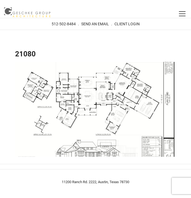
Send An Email (95, 24)
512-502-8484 (64, 24)
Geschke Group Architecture (27, 12)
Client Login (127, 24)
